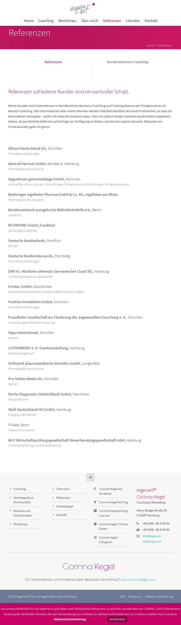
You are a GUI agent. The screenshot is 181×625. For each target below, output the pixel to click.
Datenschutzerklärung (159, 596)
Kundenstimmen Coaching (127, 62)
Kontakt (61, 515)
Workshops (21, 524)
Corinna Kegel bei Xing (113, 502)
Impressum (135, 596)
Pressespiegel (64, 506)
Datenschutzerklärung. (70, 619)
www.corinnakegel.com (138, 579)
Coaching (20, 489)
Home (150, 45)
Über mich (62, 489)
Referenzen (53, 62)
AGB (122, 596)
